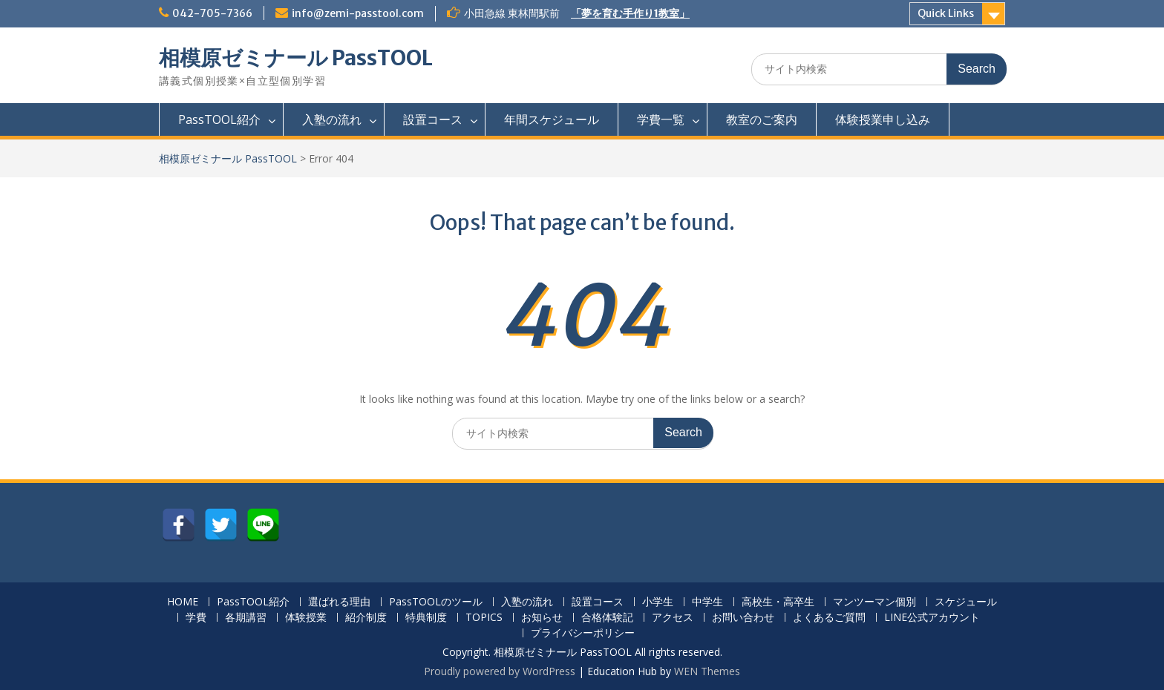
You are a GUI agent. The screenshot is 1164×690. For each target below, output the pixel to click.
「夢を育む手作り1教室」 (630, 13)
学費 (196, 617)
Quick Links (946, 13)
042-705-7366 (212, 13)
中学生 (707, 602)
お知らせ (542, 617)
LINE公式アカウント (932, 617)
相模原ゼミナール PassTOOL (296, 58)
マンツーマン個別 (874, 602)
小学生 (657, 602)
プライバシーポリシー (583, 633)
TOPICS (484, 617)
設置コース (432, 119)
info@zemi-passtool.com (358, 13)
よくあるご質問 (829, 617)
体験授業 (306, 617)
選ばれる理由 (339, 602)
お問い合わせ (743, 617)
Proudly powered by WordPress (499, 671)
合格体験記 (607, 617)
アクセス (672, 617)
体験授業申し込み (882, 119)
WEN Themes (707, 671)
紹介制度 (366, 617)
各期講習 (246, 617)
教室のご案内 (761, 119)
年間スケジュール (551, 119)
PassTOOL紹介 (219, 119)
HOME (182, 602)
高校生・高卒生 (778, 602)
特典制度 (426, 617)
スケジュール (966, 602)
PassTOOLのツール (436, 602)
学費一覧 (660, 119)
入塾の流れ (332, 119)
